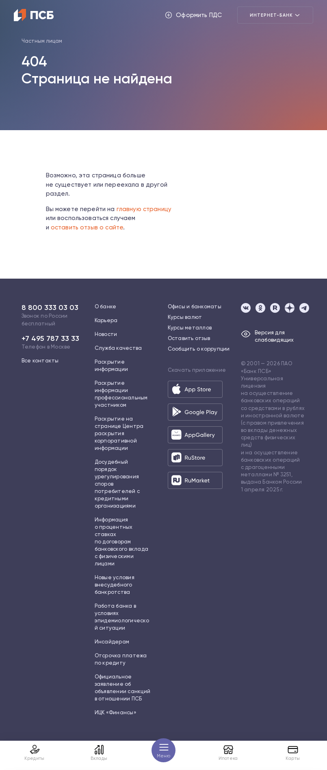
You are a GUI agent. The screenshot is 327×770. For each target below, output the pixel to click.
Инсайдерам (112, 642)
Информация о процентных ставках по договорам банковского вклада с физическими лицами (122, 542)
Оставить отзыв (189, 338)
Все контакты (40, 361)
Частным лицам (42, 41)
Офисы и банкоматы (194, 306)
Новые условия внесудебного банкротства (114, 584)
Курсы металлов (190, 328)
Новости (106, 334)
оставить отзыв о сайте (87, 227)
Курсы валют (185, 317)
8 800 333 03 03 (50, 307)
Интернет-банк (275, 15)
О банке (106, 306)
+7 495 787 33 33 (50, 338)
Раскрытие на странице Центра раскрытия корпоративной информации (119, 433)
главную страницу (144, 209)
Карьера (106, 320)
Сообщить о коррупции (199, 349)
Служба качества (118, 348)
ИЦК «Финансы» (115, 712)
